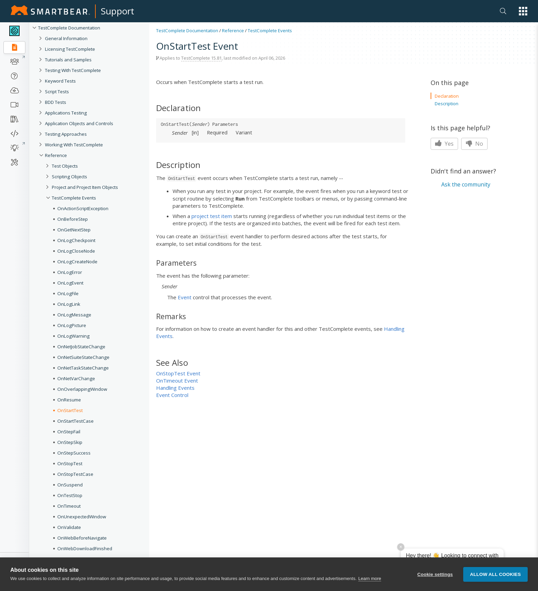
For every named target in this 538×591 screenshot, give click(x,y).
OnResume (69, 400)
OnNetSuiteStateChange (83, 357)
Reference (56, 155)
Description (446, 103)
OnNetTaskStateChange (83, 368)
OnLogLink (68, 304)
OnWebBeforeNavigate (82, 538)
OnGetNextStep (74, 230)
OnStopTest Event (178, 373)
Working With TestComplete (74, 145)
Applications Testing (66, 113)
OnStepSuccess (74, 453)
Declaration (447, 96)
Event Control (172, 394)
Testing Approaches (66, 134)
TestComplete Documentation (69, 28)
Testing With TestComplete (73, 70)
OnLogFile (68, 293)
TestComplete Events (74, 198)
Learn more (369, 578)
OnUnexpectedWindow (81, 517)
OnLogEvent (70, 283)
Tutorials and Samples (68, 60)
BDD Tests (55, 102)
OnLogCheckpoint (76, 240)
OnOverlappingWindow (82, 389)
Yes (444, 143)
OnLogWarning (73, 336)
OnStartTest (70, 410)
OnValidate (69, 527)
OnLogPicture (71, 325)
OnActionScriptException (82, 208)
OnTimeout (69, 506)
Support (117, 11)
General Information (66, 38)
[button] (523, 11)
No (474, 143)
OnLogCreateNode (77, 261)
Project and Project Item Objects (85, 187)
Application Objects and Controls (79, 123)
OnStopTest (69, 463)
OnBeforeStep (72, 219)
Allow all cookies (495, 574)
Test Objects (65, 166)
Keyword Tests (60, 81)
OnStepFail (68, 432)
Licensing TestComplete (70, 49)
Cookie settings (435, 574)
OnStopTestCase (75, 474)
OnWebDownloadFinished (84, 548)
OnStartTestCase (75, 421)
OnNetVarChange (76, 378)
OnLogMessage (74, 315)
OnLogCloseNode (76, 251)
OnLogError (69, 272)
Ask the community (465, 184)
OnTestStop (69, 495)
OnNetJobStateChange (81, 346)
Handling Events (175, 387)
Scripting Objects (69, 176)
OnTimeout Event (177, 380)
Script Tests (57, 91)
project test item (211, 216)
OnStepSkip (69, 442)
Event (184, 297)
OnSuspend (70, 485)
